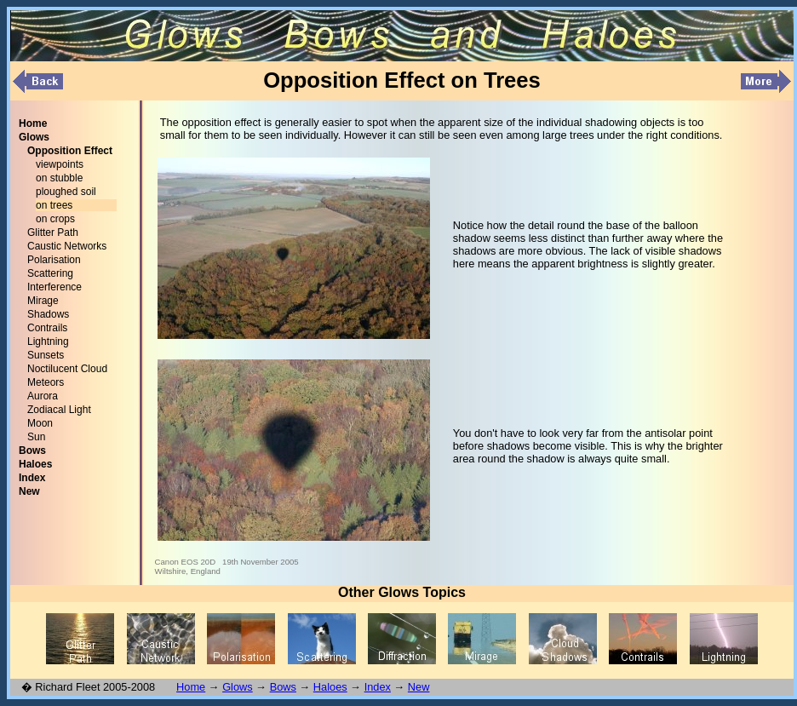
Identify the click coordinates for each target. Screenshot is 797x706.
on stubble (59, 178)
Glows (237, 686)
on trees (54, 205)
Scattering (50, 273)
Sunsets (45, 355)
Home (190, 686)
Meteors (45, 382)
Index (377, 686)
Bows (283, 686)
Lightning (48, 341)
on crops (55, 219)
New (419, 686)
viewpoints (59, 164)
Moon (40, 423)
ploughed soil (66, 192)
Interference (54, 287)
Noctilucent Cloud (67, 369)
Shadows (48, 314)
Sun (36, 437)
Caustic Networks (66, 246)
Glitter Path (52, 232)
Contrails (47, 328)
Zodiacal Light (59, 410)
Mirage (43, 301)
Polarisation (54, 260)
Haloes (330, 686)
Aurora (42, 396)
